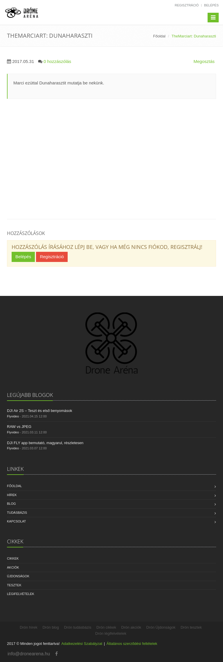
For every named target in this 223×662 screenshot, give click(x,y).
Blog (11, 503)
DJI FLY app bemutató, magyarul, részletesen (45, 443)
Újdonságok (18, 576)
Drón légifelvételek (110, 633)
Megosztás (204, 61)
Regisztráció (187, 5)
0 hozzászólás (57, 61)
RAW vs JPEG (19, 426)
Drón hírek (28, 627)
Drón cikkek (106, 627)
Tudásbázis (17, 512)
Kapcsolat (16, 521)
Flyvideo (13, 416)
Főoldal (159, 36)
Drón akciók (131, 627)
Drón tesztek (191, 627)
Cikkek (13, 558)
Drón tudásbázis (77, 627)
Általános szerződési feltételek (132, 643)
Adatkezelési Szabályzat (81, 643)
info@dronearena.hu (29, 653)
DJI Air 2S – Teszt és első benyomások (39, 410)
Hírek (12, 495)
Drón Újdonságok (160, 627)
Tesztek (14, 585)
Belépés (211, 5)
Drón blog (50, 627)
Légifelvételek (20, 594)
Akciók (13, 567)
